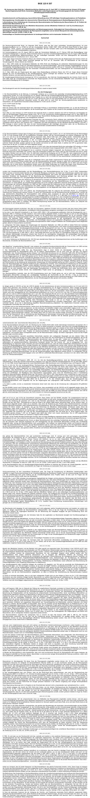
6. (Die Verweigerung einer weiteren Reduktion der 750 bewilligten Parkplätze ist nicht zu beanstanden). (34, 538)
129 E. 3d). (75, 195)
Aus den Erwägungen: (45, 92)
